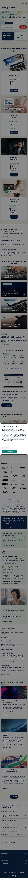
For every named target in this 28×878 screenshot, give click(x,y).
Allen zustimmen (9, 451)
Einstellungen (6, 447)
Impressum (4, 443)
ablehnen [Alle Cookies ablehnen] (23, 438)
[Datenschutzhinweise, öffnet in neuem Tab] (7, 440)
